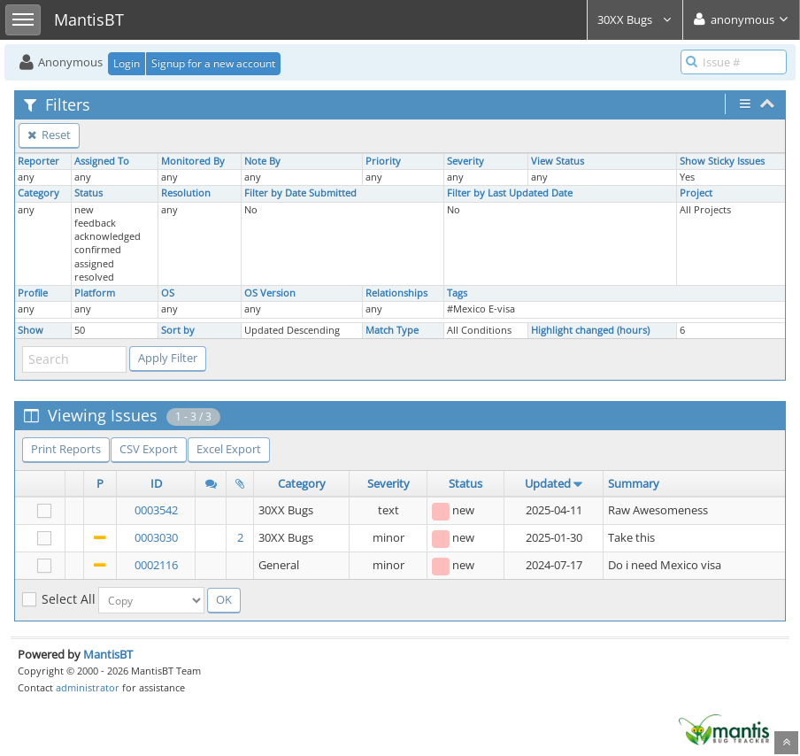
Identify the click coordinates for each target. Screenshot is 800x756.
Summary (633, 483)
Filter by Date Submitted (300, 193)
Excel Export (228, 449)
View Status (557, 161)
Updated (548, 483)
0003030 (156, 537)
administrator (87, 687)
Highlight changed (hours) (590, 330)
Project (696, 193)
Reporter (38, 161)
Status (88, 193)
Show (30, 330)
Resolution (186, 193)
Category (38, 193)
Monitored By (193, 161)
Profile (33, 293)
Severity (465, 161)
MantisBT (108, 654)
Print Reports (66, 449)
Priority (383, 161)
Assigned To (101, 161)
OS (167, 293)
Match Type (392, 330)
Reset (49, 135)
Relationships (396, 293)
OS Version (270, 293)
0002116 (156, 565)
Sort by (178, 330)
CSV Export (148, 449)
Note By (262, 161)
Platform (94, 293)
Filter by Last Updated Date (510, 193)
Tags (457, 293)
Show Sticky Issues (722, 161)
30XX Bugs (635, 19)
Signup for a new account (213, 63)
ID (156, 483)
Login (126, 63)
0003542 (156, 510)
